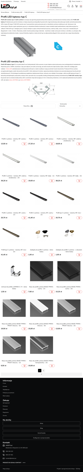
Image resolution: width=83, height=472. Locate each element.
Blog (41, 428)
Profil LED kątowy (29, 12)
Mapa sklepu (6, 469)
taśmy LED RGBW (25, 80)
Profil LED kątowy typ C (43, 12)
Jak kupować (6, 403)
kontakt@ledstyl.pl (55, 7)
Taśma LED (9, 69)
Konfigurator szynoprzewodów (41, 438)
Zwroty (5, 415)
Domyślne (62, 106)
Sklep (41, 423)
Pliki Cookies (6, 396)
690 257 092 (54, 6)
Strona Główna (5, 12)
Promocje (16, 1)
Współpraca (6, 389)
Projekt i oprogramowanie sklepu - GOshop (68, 469)
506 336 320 (54, 4)
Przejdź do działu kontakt (12, 462)
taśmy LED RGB (13, 80)
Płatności (5, 409)
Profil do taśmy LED (16, 12)
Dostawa (5, 406)
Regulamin (6, 412)
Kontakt (5, 386)
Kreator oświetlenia (6, 1)
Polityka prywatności (8, 393)
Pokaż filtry (28, 106)
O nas (4, 383)
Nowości (23, 1)
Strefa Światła (41, 433)
